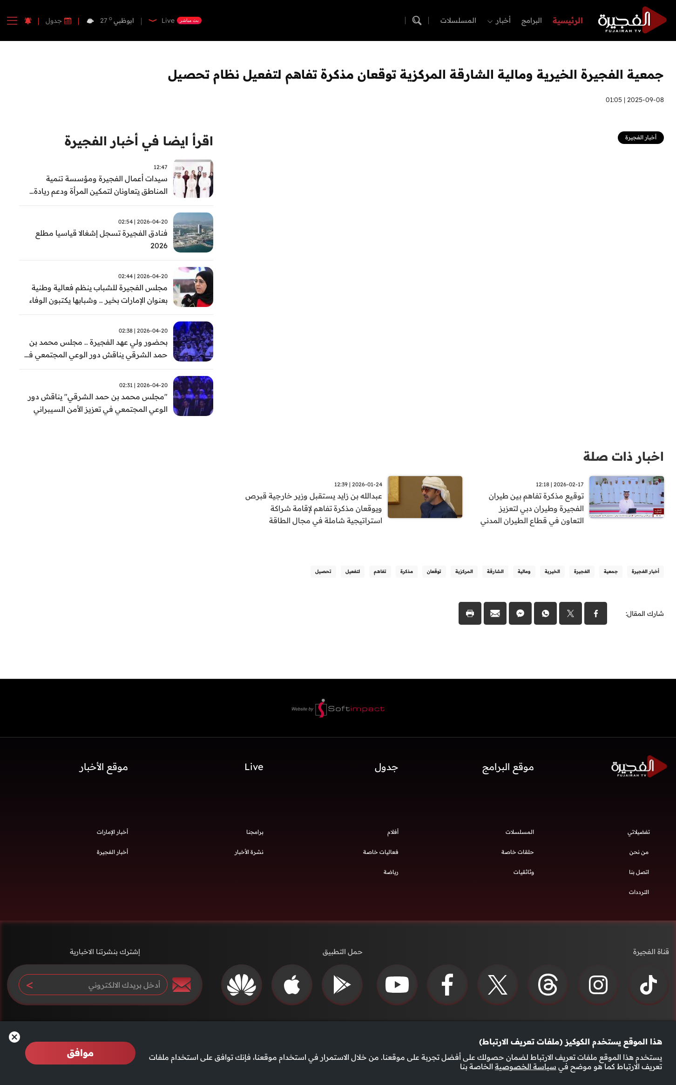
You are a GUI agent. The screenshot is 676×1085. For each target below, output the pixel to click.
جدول (54, 20)
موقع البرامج (508, 767)
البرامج (531, 20)
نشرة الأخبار (249, 852)
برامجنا (255, 832)
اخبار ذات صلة (623, 456)
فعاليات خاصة (381, 852)
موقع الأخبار (104, 767)
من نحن (639, 852)
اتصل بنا (639, 872)
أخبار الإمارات (112, 832)
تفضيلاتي (639, 832)
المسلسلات (458, 20)
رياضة (391, 872)
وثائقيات (524, 872)
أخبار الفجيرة (112, 852)
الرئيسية (568, 20)
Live (254, 767)
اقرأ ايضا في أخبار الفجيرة (139, 141)
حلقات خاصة (517, 852)
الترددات (639, 892)
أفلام (393, 832)
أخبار (503, 20)
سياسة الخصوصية (525, 1066)
